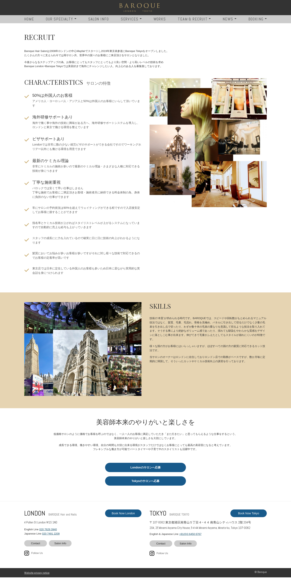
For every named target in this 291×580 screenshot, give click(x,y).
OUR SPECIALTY (59, 21)
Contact (35, 545)
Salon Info (60, 545)
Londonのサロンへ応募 (145, 470)
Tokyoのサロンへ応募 (145, 483)
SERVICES (129, 21)
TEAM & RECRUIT (193, 21)
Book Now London (123, 516)
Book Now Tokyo (248, 516)
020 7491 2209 (51, 536)
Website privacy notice (37, 575)
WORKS (160, 21)
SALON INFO (98, 21)
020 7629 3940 (48, 532)
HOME (29, 21)
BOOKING (256, 21)
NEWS (228, 21)
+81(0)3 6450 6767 (190, 536)
